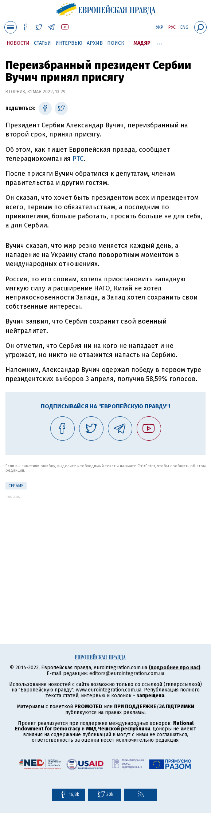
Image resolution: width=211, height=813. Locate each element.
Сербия (16, 485)
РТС (78, 159)
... (159, 42)
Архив (95, 43)
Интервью (68, 43)
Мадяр (142, 43)
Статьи (42, 43)
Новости (18, 43)
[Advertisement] (105, 549)
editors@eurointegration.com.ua (126, 673)
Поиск (115, 43)
